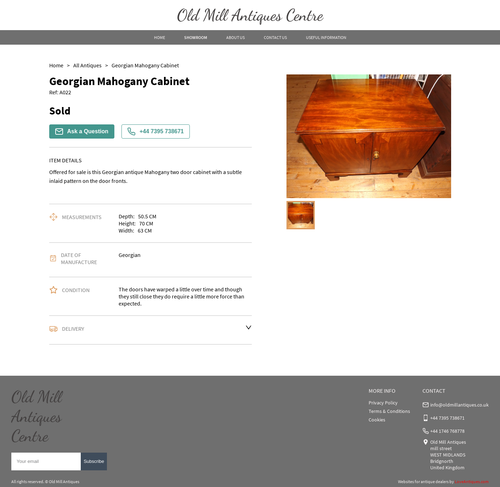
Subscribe (94, 461)
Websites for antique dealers (423, 481)
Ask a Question (81, 131)
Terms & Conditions (389, 411)
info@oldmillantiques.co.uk (459, 405)
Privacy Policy (383, 402)
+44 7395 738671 (155, 131)
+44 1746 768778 (447, 431)
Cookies (377, 419)
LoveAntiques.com (472, 481)
